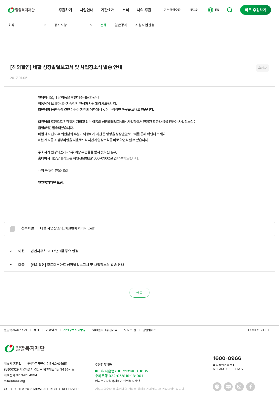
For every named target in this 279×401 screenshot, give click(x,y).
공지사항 (60, 25)
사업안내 (86, 10)
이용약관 (51, 330)
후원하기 (65, 10)
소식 (125, 10)
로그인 (194, 10)
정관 (36, 330)
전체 (103, 25)
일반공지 (121, 25)
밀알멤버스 (149, 330)
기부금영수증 (172, 10)
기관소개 (107, 10)
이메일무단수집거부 (104, 330)
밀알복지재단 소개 (15, 330)
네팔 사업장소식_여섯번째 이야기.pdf (67, 228)
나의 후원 (144, 10)
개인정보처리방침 (74, 330)
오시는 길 (130, 330)
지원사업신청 (144, 25)
